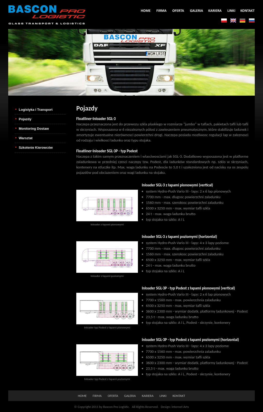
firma (97, 396)
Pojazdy (25, 119)
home (82, 396)
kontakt (179, 396)
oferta (113, 396)
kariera (148, 396)
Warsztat (26, 138)
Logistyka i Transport (35, 110)
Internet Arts (180, 407)
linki (162, 396)
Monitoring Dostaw (34, 128)
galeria (130, 396)
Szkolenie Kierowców (36, 147)
